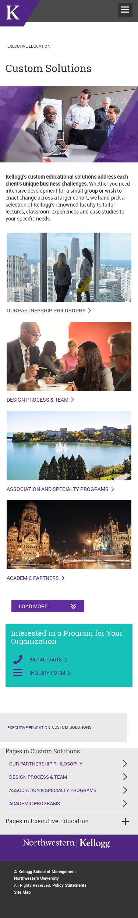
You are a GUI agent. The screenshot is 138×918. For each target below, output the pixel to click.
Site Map (22, 892)
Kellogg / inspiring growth (49, 852)
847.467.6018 (45, 659)
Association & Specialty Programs (52, 790)
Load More (33, 606)
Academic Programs (34, 803)
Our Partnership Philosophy (46, 310)
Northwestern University (93, 851)
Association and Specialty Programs (58, 489)
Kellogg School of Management (47, 871)
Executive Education (28, 46)
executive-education (20, 21)
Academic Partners (33, 578)
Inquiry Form (47, 673)
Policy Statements (69, 885)
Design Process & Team (37, 400)
